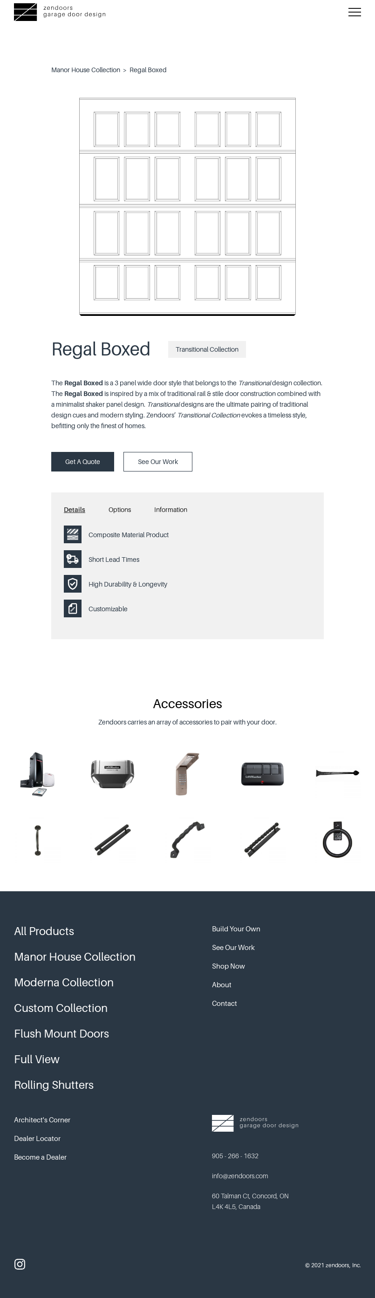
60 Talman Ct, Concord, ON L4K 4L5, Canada (250, 1201)
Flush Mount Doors (61, 1033)
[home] (59, 12)
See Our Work (158, 461)
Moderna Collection (64, 982)
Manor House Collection (75, 956)
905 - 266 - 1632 (235, 1156)
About (222, 984)
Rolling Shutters (54, 1085)
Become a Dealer (40, 1157)
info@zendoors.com (240, 1176)
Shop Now (228, 966)
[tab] (86, 512)
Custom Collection (61, 1008)
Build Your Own (236, 928)
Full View (37, 1059)
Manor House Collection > (89, 70)
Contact (224, 1003)
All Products (44, 931)
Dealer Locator (37, 1138)
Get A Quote (82, 461)
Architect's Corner (42, 1119)
